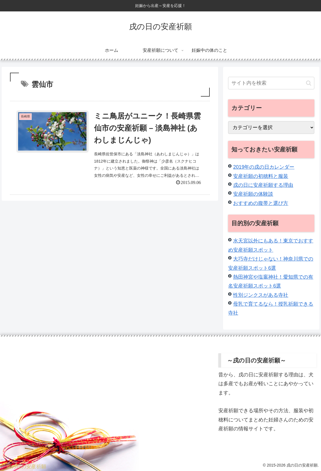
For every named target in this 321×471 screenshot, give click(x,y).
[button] (308, 83)
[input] (271, 83)
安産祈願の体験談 (253, 194)
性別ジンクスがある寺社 (260, 295)
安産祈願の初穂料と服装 (260, 176)
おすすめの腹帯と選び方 (260, 203)
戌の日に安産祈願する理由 (263, 185)
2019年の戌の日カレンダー (263, 167)
